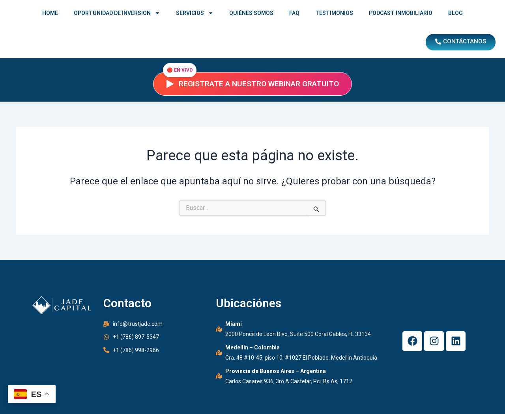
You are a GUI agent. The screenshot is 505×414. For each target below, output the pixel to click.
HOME (50, 13)
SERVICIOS (194, 13)
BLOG (455, 13)
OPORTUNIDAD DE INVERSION (117, 13)
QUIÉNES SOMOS (251, 13)
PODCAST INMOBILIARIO (400, 13)
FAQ (294, 13)
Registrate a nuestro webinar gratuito (252, 83)
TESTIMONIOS (334, 13)
